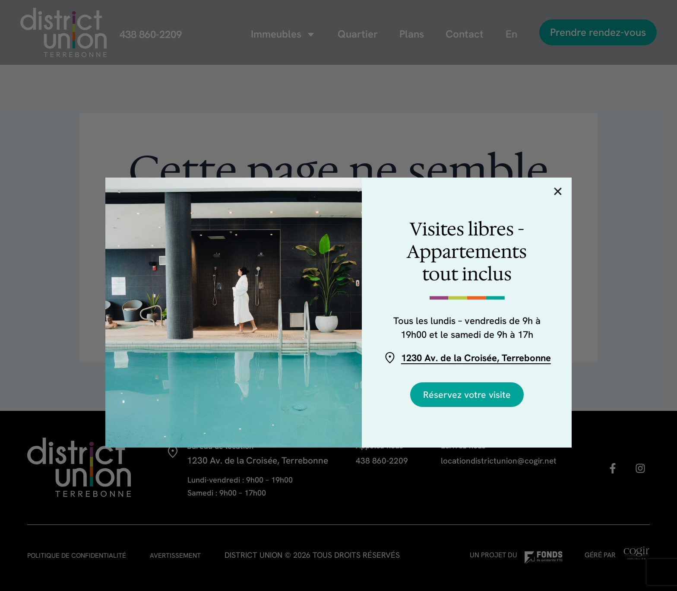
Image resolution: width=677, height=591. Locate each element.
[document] (338, 295)
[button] (558, 191)
